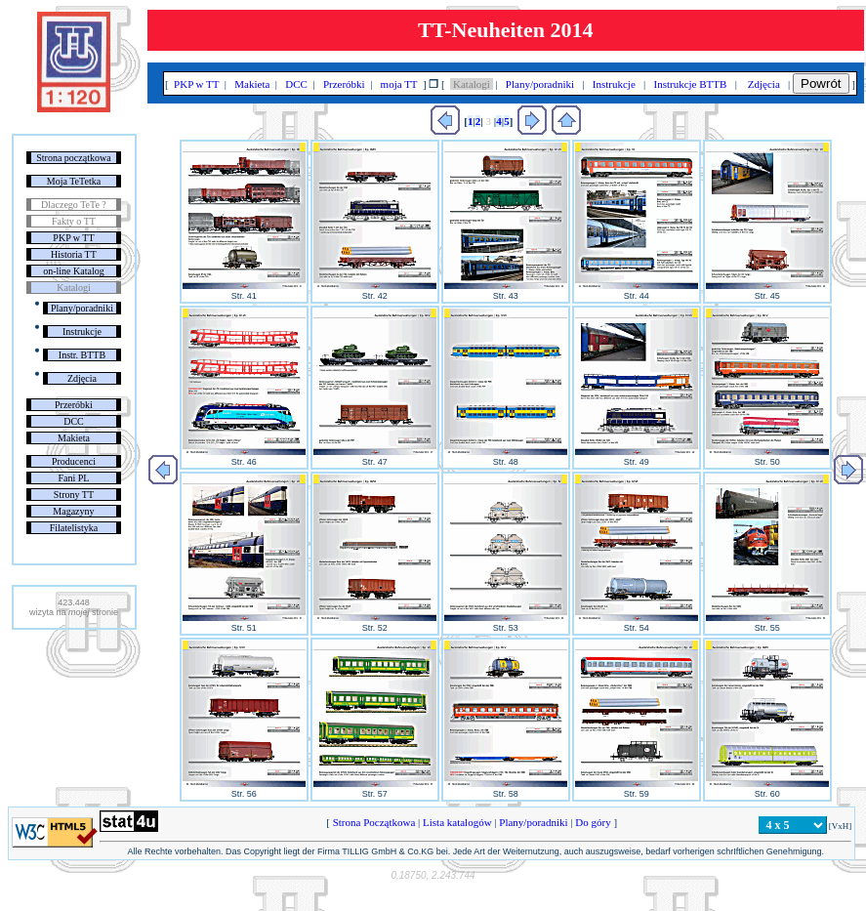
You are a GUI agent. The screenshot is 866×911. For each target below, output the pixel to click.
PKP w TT (73, 237)
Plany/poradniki (82, 308)
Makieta (74, 438)
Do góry (593, 822)
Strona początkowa (73, 157)
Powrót (821, 83)
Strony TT (74, 494)
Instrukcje (82, 331)
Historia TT (74, 254)
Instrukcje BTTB (690, 84)
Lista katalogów (457, 822)
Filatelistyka (74, 527)
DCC (73, 421)
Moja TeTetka (74, 181)
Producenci (74, 461)
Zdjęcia (82, 378)
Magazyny (73, 511)
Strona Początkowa (374, 822)
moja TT (399, 84)
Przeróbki (74, 404)
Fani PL (73, 478)
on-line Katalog (73, 271)
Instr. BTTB (82, 355)
